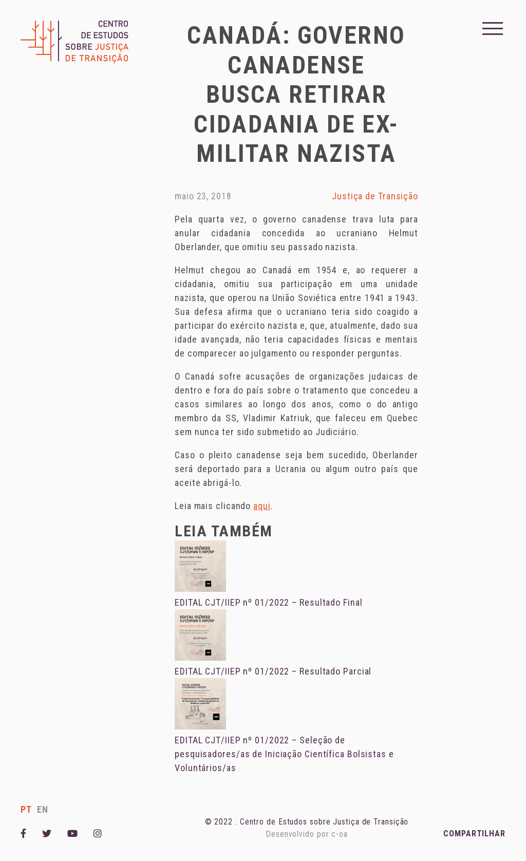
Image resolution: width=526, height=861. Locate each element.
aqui (262, 505)
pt (26, 809)
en (42, 809)
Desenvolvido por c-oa (307, 834)
